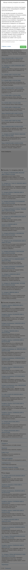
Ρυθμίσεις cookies (6, 46)
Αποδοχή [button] (23, 47)
